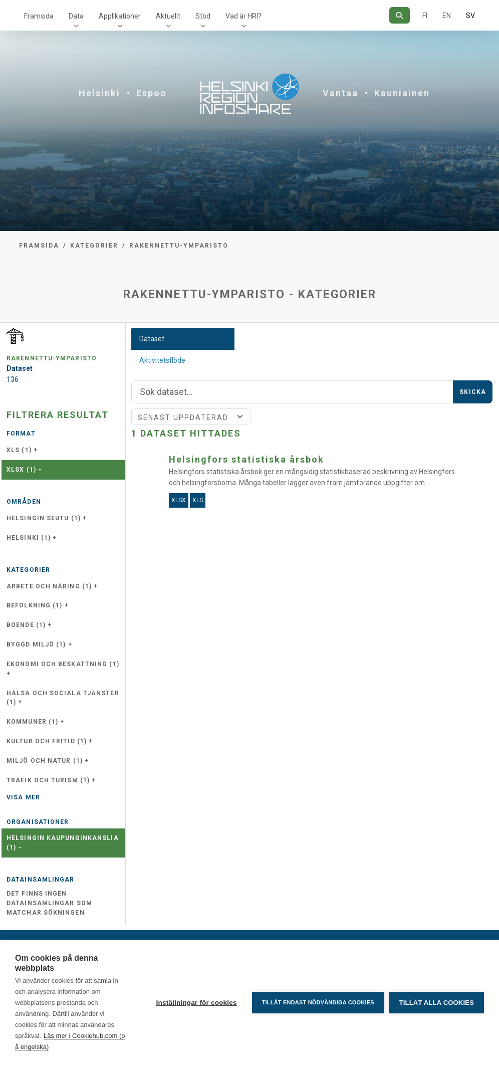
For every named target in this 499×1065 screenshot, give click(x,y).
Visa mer (23, 797)
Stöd (202, 16)
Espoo (151, 93)
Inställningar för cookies (196, 1002)
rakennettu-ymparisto (178, 245)
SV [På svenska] (470, 16)
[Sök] (399, 15)
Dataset (151, 339)
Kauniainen (402, 93)
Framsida (39, 16)
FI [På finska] (424, 16)
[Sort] (191, 416)
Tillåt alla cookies (436, 1002)
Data (76, 16)
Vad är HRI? (243, 16)
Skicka (472, 391)
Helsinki (99, 93)
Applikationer (120, 16)
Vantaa (340, 93)
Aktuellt (168, 16)
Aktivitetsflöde (162, 360)
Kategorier (94, 245)
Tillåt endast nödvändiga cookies (318, 1002)
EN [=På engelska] (446, 16)
